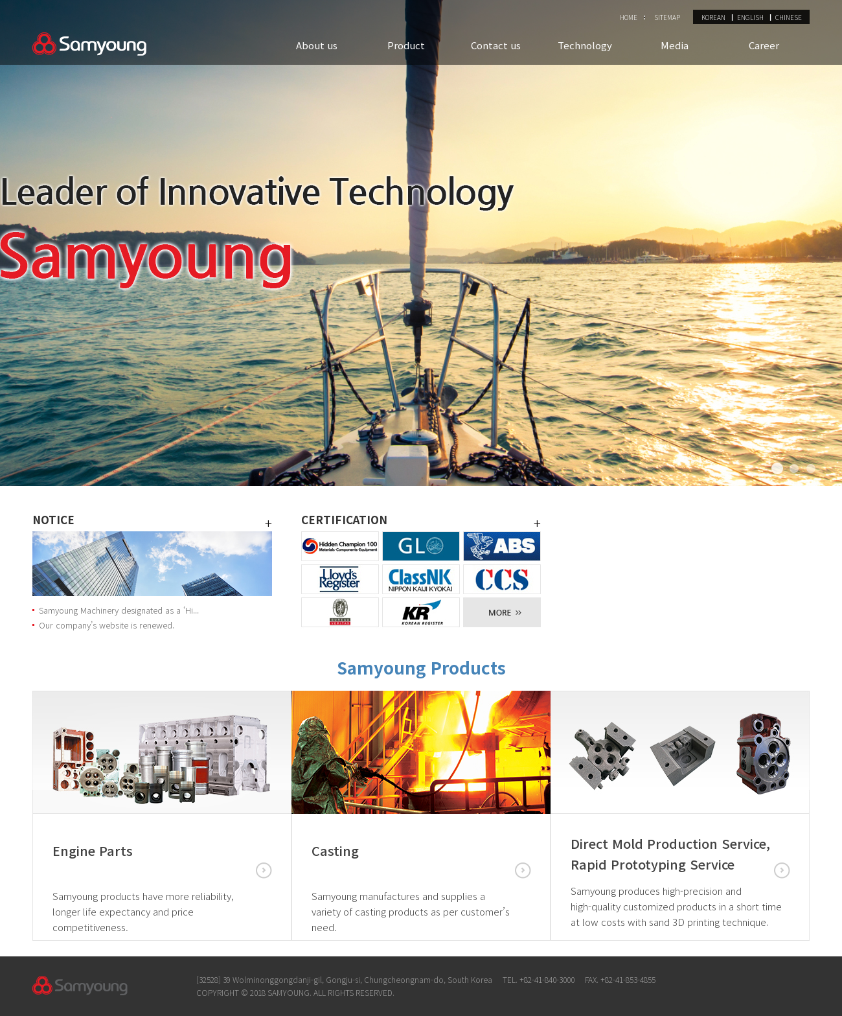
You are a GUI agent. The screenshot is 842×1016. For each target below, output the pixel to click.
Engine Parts (92, 850)
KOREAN (713, 17)
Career (764, 45)
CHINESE (788, 17)
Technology (585, 45)
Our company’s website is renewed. (106, 625)
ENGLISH (750, 17)
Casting (335, 850)
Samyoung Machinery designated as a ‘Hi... (119, 610)
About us (316, 45)
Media (674, 45)
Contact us (496, 45)
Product (406, 45)
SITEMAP (667, 17)
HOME (628, 17)
